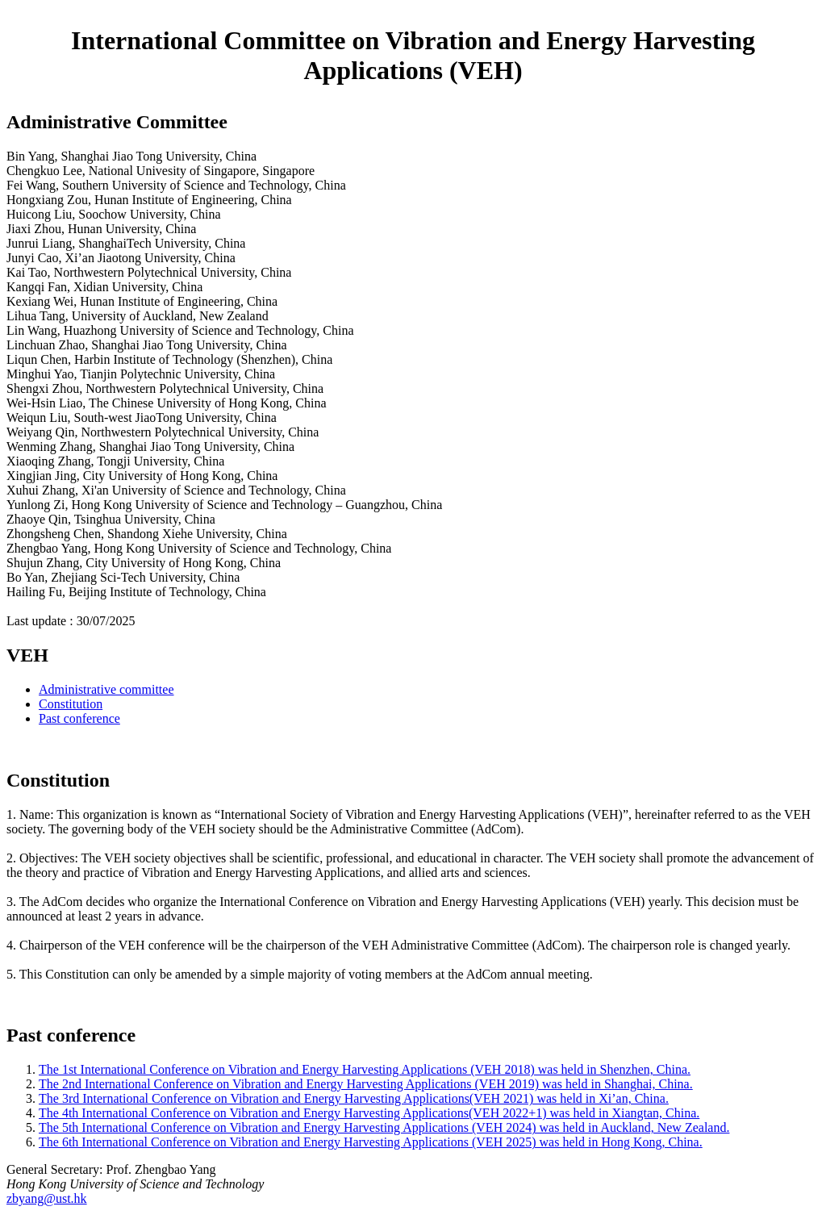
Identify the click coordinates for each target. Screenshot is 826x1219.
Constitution (70, 704)
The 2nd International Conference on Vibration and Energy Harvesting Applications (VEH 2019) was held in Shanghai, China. (366, 1084)
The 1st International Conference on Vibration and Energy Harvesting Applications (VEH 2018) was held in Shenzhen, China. (364, 1069)
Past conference (79, 718)
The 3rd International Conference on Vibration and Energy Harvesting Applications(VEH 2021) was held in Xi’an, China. (354, 1098)
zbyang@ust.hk (46, 1198)
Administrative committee (106, 689)
